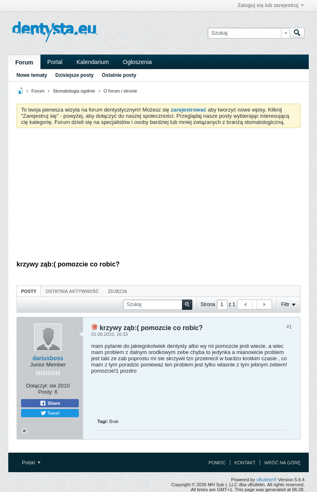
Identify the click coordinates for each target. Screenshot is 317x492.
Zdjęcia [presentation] (117, 291)
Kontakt (244, 462)
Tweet (49, 413)
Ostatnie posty (119, 75)
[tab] (29, 291)
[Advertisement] (158, 196)
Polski (31, 463)
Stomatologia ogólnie (74, 90)
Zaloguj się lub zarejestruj (271, 5)
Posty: (45, 392)
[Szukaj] (249, 33)
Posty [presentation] (28, 291)
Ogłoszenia (137, 62)
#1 (289, 327)
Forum (24, 62)
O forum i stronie (120, 90)
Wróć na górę (282, 462)
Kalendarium (92, 62)
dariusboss (48, 358)
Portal (55, 62)
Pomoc (217, 462)
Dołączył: (37, 386)
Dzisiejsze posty (74, 75)
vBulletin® (266, 479)
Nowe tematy (32, 75)
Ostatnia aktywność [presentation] (72, 291)
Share (50, 403)
